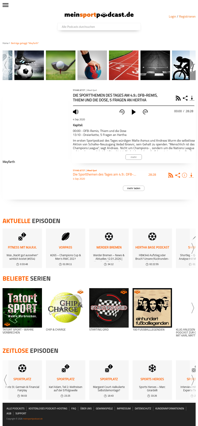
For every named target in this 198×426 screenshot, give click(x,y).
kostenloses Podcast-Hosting (48, 408)
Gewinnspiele (104, 408)
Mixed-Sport (92, 90)
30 (122, 111)
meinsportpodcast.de (33, 418)
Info (185, 175)
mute (76, 111)
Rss (171, 175)
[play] (134, 112)
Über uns (86, 408)
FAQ (73, 408)
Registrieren (187, 16)
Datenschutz (143, 408)
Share (186, 98)
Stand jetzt (79, 91)
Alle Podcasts (15, 408)
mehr (134, 157)
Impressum (124, 408)
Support (20, 413)
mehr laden (133, 188)
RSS (179, 98)
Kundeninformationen (169, 408)
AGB (9, 413)
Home (5, 43)
